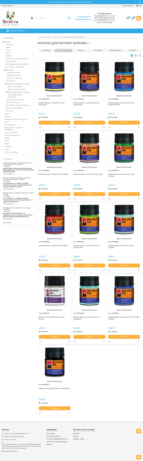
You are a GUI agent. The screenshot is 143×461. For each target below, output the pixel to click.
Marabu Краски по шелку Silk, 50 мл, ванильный (52, 104)
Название (81, 50)
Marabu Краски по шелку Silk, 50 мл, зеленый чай (87, 246)
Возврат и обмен (78, 439)
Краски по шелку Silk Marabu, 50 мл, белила (52, 318)
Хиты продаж (98, 50)
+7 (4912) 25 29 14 (84, 17)
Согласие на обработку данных (56, 441)
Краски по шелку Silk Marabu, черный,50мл (54, 388)
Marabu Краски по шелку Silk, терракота (53, 245)
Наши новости (7, 6)
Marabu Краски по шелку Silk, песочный (88, 174)
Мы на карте (50, 433)
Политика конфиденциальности (57, 439)
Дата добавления (115, 50)
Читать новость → (9, 174)
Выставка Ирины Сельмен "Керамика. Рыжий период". (18, 193)
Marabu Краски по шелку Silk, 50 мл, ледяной (121, 246)
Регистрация (128, 6)
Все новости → (8, 223)
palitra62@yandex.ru (84, 19)
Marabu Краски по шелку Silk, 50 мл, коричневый (87, 104)
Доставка (76, 433)
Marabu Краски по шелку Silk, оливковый (53, 174)
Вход (138, 6)
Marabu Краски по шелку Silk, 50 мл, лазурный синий (121, 104)
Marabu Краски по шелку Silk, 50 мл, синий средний (123, 318)
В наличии (132, 50)
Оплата (75, 436)
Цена (63, 50)
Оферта (49, 444)
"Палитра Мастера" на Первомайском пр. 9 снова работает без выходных (17, 163)
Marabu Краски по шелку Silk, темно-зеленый (121, 175)
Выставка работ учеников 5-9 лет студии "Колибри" (16, 208)
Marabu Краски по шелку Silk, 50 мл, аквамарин (87, 318)
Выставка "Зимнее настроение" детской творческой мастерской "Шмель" (16, 178)
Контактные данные (53, 436)
